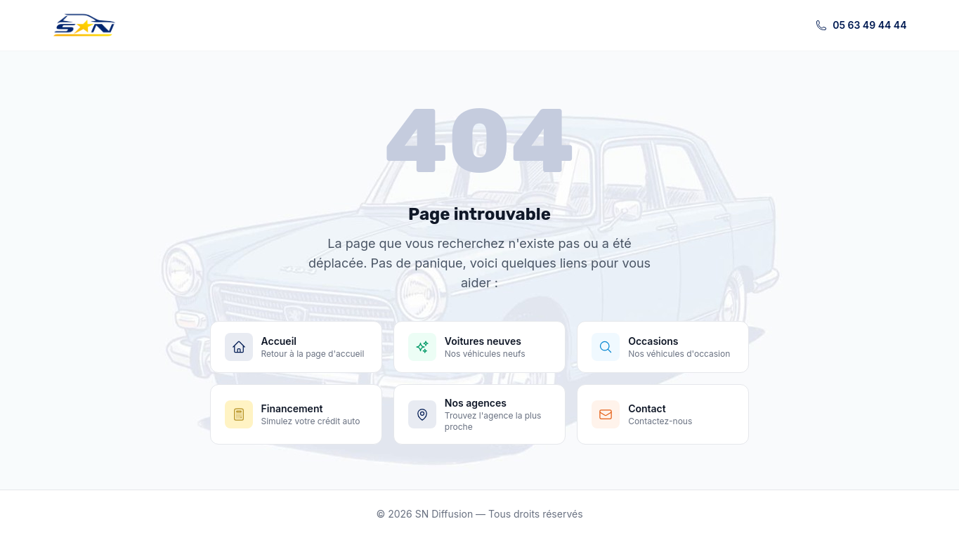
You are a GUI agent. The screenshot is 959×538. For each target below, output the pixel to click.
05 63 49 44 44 (861, 25)
